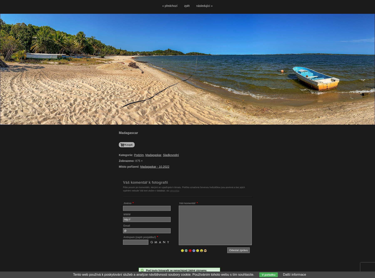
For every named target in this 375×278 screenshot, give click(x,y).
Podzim (139, 155)
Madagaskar (153, 155)
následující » (204, 5)
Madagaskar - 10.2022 (154, 166)
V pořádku (268, 274)
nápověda (174, 190)
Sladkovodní (171, 155)
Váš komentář (187, 203)
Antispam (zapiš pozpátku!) (139, 237)
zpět (187, 5)
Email (126, 225)
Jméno (127, 203)
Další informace (294, 274)
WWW (126, 214)
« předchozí (170, 5)
